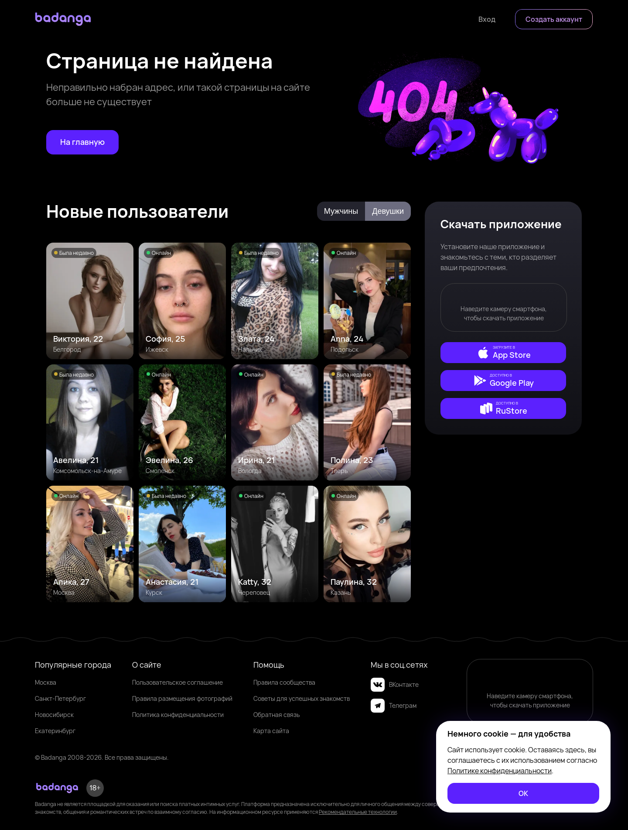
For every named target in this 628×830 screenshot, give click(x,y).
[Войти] (487, 19)
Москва (45, 682)
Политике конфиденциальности (499, 770)
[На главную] (82, 142)
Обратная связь (276, 714)
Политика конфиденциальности (178, 714)
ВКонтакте (395, 685)
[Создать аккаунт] (554, 19)
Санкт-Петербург (60, 698)
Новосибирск (54, 714)
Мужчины (341, 211)
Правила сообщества (284, 682)
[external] (503, 352)
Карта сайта (271, 731)
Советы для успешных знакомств (301, 698)
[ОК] (523, 793)
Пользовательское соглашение (177, 682)
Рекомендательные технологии (358, 812)
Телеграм (393, 706)
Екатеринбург (55, 731)
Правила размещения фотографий (182, 698)
